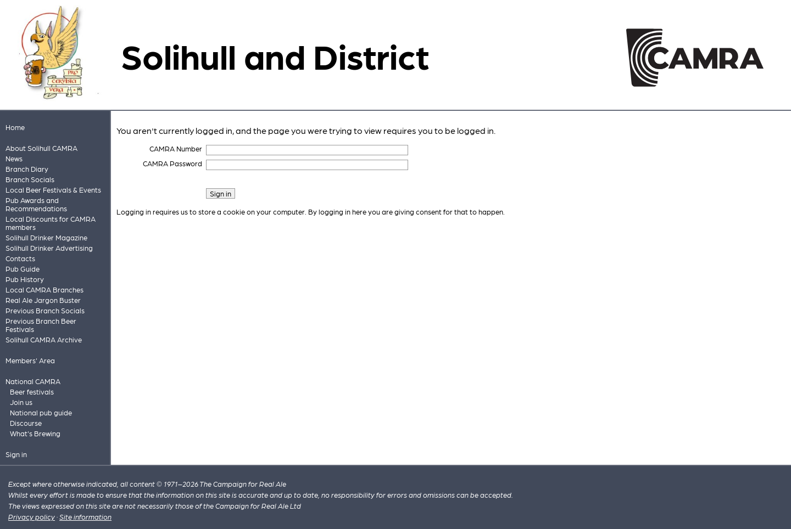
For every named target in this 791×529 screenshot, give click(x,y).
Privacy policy (31, 517)
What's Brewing (35, 433)
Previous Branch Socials (45, 310)
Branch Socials (29, 179)
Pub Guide (22, 268)
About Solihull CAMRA (41, 148)
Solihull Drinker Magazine (46, 237)
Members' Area (30, 360)
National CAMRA (32, 381)
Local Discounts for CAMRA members (50, 223)
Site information (85, 517)
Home (15, 127)
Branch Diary (26, 169)
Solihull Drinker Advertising (49, 248)
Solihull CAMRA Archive (43, 339)
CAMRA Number (175, 148)
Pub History (24, 279)
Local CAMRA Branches (44, 289)
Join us (21, 402)
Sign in (16, 454)
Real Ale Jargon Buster (43, 300)
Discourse (26, 423)
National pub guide (41, 412)
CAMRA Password (172, 163)
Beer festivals (32, 391)
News (14, 158)
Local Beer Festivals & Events (53, 189)
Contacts (20, 258)
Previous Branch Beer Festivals (40, 325)
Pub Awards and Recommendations (36, 204)
